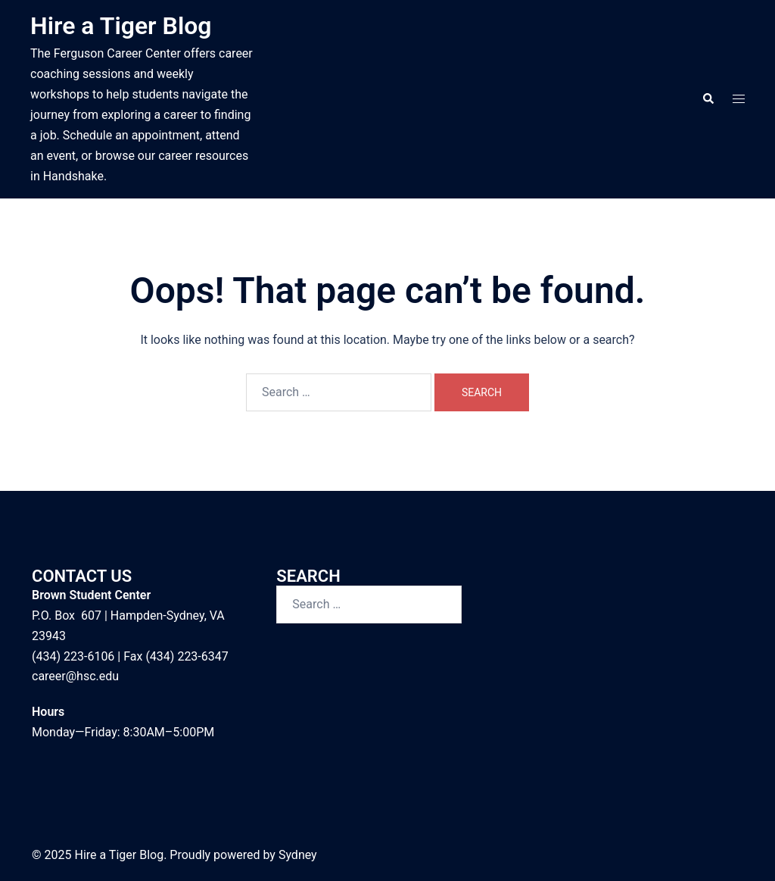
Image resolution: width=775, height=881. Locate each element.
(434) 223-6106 (73, 656)
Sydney (298, 855)
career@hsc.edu (75, 676)
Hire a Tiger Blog (121, 25)
